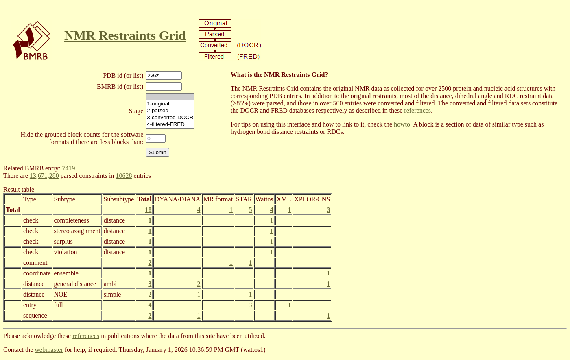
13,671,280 (44, 175)
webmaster (49, 349)
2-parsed (170, 110)
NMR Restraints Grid (125, 35)
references (417, 110)
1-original (170, 103)
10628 (124, 175)
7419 (68, 168)
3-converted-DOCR (170, 117)
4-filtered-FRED (170, 124)
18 (148, 209)
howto (402, 124)
